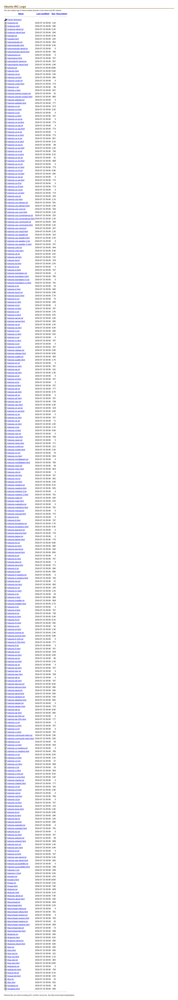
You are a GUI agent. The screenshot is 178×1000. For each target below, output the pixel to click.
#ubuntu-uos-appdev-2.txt (18, 241)
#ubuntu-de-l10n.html (16, 719)
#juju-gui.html (13, 957)
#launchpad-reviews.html (18, 918)
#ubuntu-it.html (13, 572)
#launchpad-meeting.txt (17, 921)
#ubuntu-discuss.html (16, 687)
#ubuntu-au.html (14, 835)
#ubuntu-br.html (14, 815)
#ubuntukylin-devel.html (17, 65)
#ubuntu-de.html (14, 713)
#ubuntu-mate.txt (14, 498)
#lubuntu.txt (12, 889)
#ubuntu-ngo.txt (14, 434)
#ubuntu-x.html (13, 90)
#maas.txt (11, 883)
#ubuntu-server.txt (15, 318)
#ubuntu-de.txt (13, 710)
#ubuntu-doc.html (15, 674)
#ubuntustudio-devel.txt (17, 49)
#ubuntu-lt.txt (13, 517)
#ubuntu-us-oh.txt (15, 158)
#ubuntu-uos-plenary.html (18, 206)
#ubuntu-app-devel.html (17, 860)
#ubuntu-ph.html (14, 398)
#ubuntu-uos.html (15, 199)
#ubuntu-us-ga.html (15, 180)
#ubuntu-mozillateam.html (18, 462)
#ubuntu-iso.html (14, 584)
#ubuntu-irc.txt (13, 588)
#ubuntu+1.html (14, 873)
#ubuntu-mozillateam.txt (17, 459)
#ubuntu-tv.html (14, 270)
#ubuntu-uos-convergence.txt (20, 215)
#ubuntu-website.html (16, 103)
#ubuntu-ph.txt (13, 395)
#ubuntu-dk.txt (13, 677)
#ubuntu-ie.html (14, 617)
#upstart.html (13, 39)
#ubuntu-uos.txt (14, 196)
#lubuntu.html (13, 893)
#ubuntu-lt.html (13, 520)
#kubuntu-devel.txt (15, 941)
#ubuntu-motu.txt (14, 466)
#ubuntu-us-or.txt (14, 151)
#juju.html (11, 950)
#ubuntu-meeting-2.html (17, 495)
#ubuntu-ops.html (15, 405)
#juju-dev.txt (12, 960)
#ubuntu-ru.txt (13, 331)
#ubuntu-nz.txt (13, 414)
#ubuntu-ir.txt (13, 594)
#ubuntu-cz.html (14, 726)
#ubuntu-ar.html (14, 854)
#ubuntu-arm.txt (14, 844)
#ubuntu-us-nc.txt (15, 164)
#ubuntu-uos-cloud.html (17, 231)
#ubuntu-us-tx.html (15, 135)
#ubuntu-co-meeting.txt (17, 748)
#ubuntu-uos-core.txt (16, 209)
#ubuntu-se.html (14, 328)
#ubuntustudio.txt (14, 42)
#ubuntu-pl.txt (13, 382)
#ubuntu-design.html (16, 706)
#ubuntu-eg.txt (13, 658)
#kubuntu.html (13, 937)
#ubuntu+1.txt (13, 870)
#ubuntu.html (13, 71)
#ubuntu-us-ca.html (15, 193)
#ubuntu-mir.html (14, 482)
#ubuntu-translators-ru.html (19, 283)
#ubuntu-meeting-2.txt (17, 491)
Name (21, 14)
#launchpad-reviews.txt (17, 915)
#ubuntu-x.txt (13, 87)
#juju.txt (10, 947)
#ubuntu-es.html (14, 655)
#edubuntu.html (14, 970)
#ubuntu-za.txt (13, 74)
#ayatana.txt (12, 986)
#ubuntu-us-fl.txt (14, 183)
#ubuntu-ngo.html (15, 437)
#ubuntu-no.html (14, 424)
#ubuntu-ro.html (14, 347)
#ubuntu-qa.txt (13, 369)
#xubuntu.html (13, 26)
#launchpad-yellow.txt (16, 909)
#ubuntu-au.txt (13, 832)
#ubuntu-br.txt (13, 812)
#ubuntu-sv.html (14, 308)
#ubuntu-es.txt (13, 652)
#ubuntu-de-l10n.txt (15, 716)
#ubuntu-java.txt (14, 562)
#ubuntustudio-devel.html (18, 52)
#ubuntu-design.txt (15, 703)
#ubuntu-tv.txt (13, 267)
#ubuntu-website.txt (15, 100)
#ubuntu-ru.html (14, 334)
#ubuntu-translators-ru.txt (18, 280)
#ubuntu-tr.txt (13, 286)
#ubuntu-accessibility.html (18, 867)
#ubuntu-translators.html (18, 276)
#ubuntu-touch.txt (15, 292)
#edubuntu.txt (13, 966)
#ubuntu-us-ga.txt (15, 177)
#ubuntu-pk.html (14, 392)
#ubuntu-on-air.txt (15, 408)
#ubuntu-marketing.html (17, 507)
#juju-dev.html (13, 963)
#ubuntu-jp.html (14, 559)
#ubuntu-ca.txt (13, 799)
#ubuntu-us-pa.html (15, 148)
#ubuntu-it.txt (13, 568)
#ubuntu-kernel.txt (15, 549)
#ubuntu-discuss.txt (15, 684)
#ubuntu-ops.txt (14, 402)
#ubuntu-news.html (15, 443)
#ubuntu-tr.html (14, 289)
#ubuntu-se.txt (13, 325)
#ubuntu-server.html (16, 321)
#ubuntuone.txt (13, 55)
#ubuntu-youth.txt (15, 81)
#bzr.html (11, 982)
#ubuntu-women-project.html (19, 97)
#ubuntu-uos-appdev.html (18, 238)
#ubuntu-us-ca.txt (15, 190)
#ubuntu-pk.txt (13, 389)
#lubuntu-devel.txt (15, 896)
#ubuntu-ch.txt (13, 787)
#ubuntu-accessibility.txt (17, 864)
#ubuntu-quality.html (16, 360)
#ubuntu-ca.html (14, 803)
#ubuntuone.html (14, 58)
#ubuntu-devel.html (15, 694)
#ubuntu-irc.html (14, 591)
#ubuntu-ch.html (14, 790)
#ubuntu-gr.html (14, 629)
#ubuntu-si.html (14, 315)
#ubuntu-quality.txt (15, 357)
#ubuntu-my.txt (13, 453)
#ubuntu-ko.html (14, 546)
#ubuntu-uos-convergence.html (21, 219)
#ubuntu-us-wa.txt (15, 126)
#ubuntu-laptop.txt (15, 536)
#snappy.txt (12, 876)
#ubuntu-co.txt (13, 742)
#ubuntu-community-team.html (20, 738)
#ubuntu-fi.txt (13, 645)
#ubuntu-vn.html (14, 109)
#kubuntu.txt (12, 934)
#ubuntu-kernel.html (16, 552)
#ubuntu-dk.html (14, 681)
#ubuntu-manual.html (16, 514)
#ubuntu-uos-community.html (20, 225)
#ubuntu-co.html (14, 745)
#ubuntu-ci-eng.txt (15, 774)
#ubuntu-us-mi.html (15, 174)
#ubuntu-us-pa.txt (15, 145)
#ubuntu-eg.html (14, 661)
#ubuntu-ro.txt (13, 344)
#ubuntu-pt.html (14, 379)
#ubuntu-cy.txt (13, 729)
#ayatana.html (13, 989)
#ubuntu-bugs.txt (14, 806)
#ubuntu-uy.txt (13, 113)
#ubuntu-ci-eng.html (16, 777)
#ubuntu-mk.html (14, 475)
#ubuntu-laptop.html (16, 540)
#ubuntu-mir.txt (13, 479)
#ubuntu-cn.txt (13, 755)
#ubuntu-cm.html (14, 764)
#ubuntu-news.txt (14, 440)
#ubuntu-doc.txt (14, 671)
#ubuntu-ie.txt (13, 613)
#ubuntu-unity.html (15, 251)
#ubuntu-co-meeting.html (18, 751)
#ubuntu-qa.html (14, 373)
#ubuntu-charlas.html (16, 783)
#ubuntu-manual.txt (15, 511)
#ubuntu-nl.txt (13, 427)
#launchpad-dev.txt (15, 928)
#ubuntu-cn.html (14, 758)
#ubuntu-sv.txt (13, 305)
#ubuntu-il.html (13, 610)
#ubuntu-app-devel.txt (16, 857)
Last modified (42, 14)
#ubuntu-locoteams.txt (17, 523)
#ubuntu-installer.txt (15, 600)
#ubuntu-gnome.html (16, 636)
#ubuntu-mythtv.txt (15, 446)
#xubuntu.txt (12, 23)
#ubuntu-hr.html (14, 623)
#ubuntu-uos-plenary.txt (17, 203)
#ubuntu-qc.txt (13, 363)
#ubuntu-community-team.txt (19, 735)
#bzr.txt (10, 979)
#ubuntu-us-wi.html (15, 122)
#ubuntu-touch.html (15, 296)
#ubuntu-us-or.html (15, 154)
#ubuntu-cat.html (14, 796)
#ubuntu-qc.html (14, 366)
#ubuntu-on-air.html (15, 411)
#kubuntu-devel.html (16, 944)
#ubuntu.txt (12, 68)
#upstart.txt (12, 36)
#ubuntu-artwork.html (16, 841)
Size (54, 14)
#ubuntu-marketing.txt (16, 504)
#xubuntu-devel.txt (15, 29)
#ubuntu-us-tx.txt (14, 132)
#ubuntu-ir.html (13, 597)
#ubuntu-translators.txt (17, 273)
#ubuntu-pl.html (14, 385)
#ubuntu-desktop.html (16, 700)
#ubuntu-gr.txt (13, 626)
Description (61, 14)
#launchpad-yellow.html (17, 912)
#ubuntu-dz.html (14, 668)
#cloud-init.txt (13, 973)
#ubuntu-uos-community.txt (19, 222)
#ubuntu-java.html (15, 565)
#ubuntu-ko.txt (13, 543)
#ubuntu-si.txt (13, 312)
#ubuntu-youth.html (15, 84)
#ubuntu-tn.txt (13, 299)
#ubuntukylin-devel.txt (16, 61)
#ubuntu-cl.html (14, 771)
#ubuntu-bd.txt (13, 819)
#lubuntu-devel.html (16, 899)
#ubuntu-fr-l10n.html (16, 642)
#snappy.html (13, 880)
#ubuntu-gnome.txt (15, 633)
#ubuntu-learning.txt (16, 530)
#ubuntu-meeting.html (16, 488)
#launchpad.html (14, 905)
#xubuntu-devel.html (16, 32)
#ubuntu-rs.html (14, 341)
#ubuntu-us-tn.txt (14, 138)
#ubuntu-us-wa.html (16, 129)
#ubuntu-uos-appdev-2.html (19, 244)
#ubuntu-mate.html (15, 501)
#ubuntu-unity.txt (14, 247)
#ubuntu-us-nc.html (15, 167)
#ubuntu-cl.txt (13, 767)
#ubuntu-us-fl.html (15, 187)
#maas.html (12, 886)
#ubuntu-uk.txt (13, 254)
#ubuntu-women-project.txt (19, 93)
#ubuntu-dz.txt (13, 665)
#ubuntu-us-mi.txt (15, 170)
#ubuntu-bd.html (14, 822)
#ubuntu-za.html (14, 77)
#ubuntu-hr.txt (13, 620)
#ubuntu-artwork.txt (15, 838)
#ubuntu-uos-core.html (17, 212)
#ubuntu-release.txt (15, 350)
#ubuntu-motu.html (15, 469)
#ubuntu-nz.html (14, 418)
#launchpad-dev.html (16, 931)
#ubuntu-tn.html (14, 302)
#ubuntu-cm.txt (13, 761)
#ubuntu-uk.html (14, 257)
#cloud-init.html (14, 976)
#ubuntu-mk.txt (13, 472)
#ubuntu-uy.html (14, 116)
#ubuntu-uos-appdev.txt (17, 235)
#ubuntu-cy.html (14, 732)
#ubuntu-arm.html (15, 848)
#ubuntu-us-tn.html (15, 142)
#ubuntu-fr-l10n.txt (15, 639)
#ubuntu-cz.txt (13, 722)
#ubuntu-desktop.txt (16, 697)
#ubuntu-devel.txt (14, 690)
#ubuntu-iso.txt (13, 581)
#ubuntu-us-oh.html (15, 161)
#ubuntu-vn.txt (13, 106)
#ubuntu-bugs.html (15, 809)
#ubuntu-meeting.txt (16, 485)
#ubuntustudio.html (15, 45)
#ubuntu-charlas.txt (15, 780)
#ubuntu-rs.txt (13, 337)
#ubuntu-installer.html (16, 604)
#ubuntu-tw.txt (13, 260)
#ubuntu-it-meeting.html (17, 578)
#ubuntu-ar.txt (13, 851)
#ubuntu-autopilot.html (17, 828)
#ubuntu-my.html (14, 456)
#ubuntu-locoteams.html (17, 527)
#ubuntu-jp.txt (13, 556)
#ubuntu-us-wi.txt (14, 119)
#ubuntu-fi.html (13, 649)
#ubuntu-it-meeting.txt (16, 575)
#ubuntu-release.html (16, 353)
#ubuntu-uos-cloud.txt (16, 228)
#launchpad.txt (13, 902)
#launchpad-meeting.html (18, 925)
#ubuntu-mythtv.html (16, 450)
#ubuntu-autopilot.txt (16, 825)
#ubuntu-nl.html (14, 430)
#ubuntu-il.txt (13, 607)
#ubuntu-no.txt (13, 421)
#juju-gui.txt (12, 953)
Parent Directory (14, 20)
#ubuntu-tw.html (14, 264)
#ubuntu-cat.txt (13, 793)
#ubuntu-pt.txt (13, 376)
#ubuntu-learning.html (16, 533)
